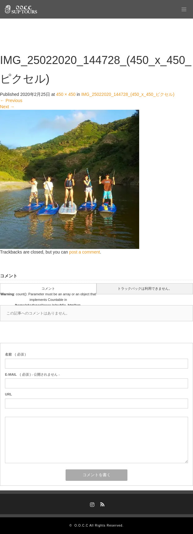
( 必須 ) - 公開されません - (32, 374)
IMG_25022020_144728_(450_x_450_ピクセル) (127, 94)
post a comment (84, 252)
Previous (11, 100)
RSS (101, 503)
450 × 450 (65, 94)
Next (7, 106)
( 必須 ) (15, 354)
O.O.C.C (81, 525)
